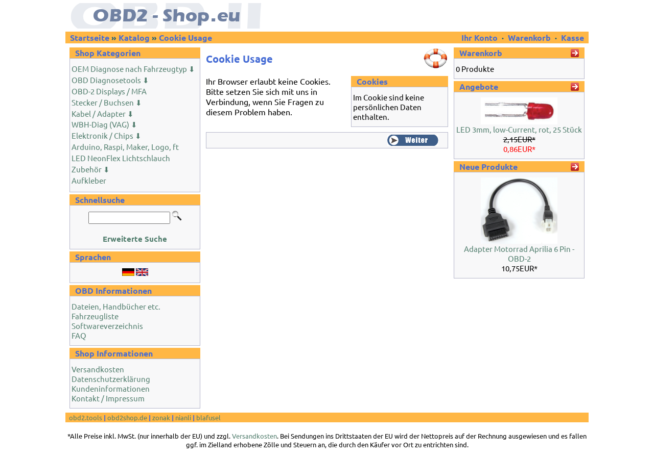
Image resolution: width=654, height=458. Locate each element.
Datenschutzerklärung (111, 379)
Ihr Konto (480, 37)
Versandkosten (98, 369)
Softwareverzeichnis (107, 325)
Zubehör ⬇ (91, 169)
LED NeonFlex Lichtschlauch (121, 158)
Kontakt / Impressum (108, 398)
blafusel (208, 417)
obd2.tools (85, 417)
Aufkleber (89, 180)
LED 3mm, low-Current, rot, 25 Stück (519, 129)
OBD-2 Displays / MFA (109, 91)
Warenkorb (529, 37)
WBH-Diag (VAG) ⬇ (104, 124)
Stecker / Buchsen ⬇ (107, 102)
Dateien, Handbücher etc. (116, 306)
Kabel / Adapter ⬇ (103, 113)
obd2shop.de (127, 417)
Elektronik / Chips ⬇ (107, 135)
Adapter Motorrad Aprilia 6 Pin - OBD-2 (519, 253)
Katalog (134, 37)
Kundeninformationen (111, 388)
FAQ (79, 335)
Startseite (89, 37)
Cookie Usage (185, 37)
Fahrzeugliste (95, 316)
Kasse (572, 37)
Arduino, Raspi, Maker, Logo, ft (125, 146)
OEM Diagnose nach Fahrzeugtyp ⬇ (133, 68)
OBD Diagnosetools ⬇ (110, 80)
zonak (161, 417)
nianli (183, 417)
